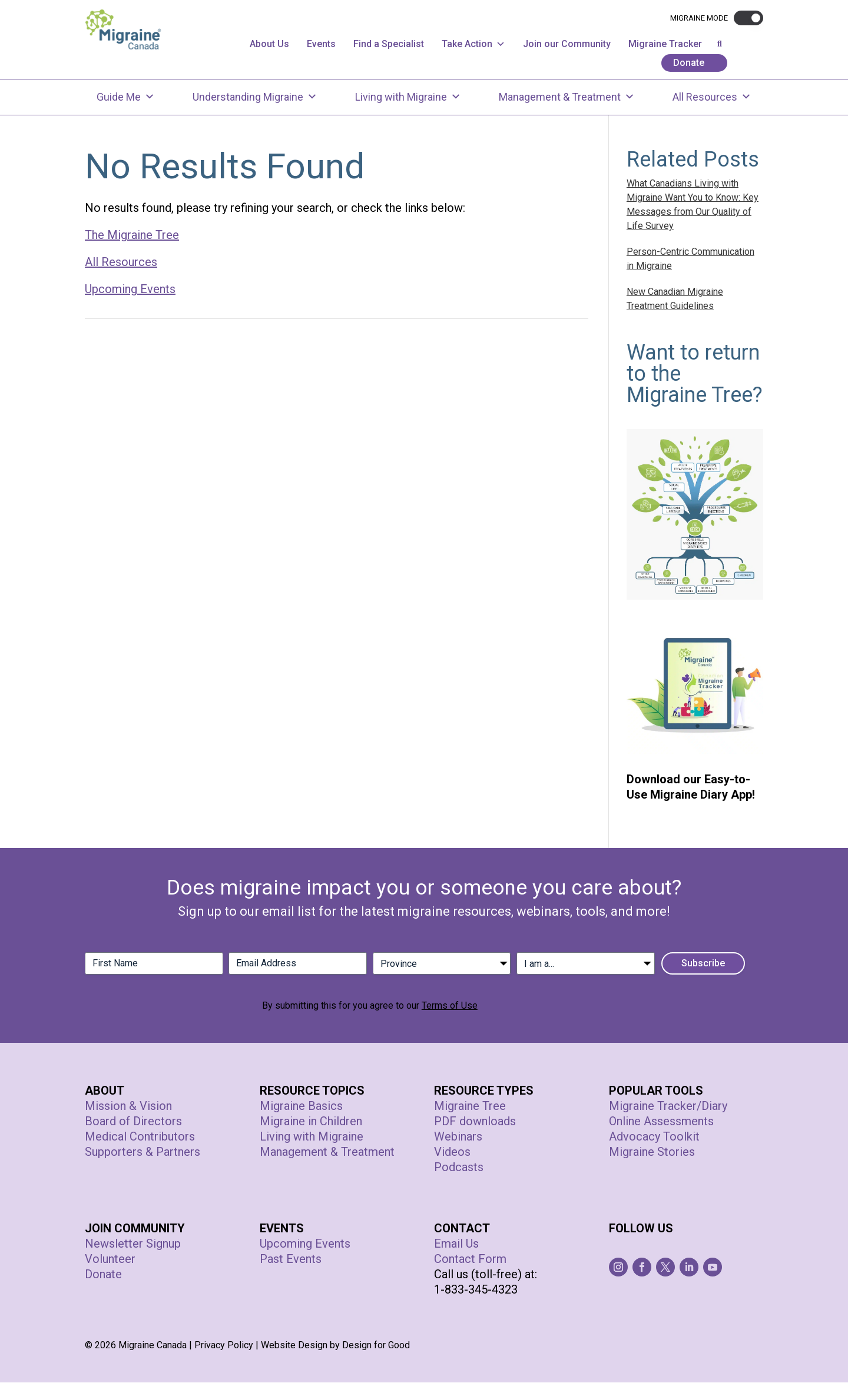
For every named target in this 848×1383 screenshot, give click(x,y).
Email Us (456, 1244)
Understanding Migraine (255, 97)
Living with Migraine (408, 97)
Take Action (473, 43)
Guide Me (126, 97)
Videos (452, 1152)
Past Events (291, 1259)
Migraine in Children (311, 1122)
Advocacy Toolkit (654, 1137)
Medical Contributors (140, 1137)
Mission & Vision (128, 1106)
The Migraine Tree (132, 235)
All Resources (712, 97)
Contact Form (470, 1259)
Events (321, 43)
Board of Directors (133, 1122)
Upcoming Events (130, 289)
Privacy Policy (223, 1345)
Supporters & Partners (142, 1152)
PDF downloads (475, 1122)
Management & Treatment (567, 97)
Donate (688, 62)
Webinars (458, 1137)
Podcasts (458, 1168)
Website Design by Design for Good (335, 1345)
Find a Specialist (388, 43)
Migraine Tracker (665, 43)
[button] (745, 18)
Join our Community (567, 43)
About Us (269, 43)
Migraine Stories (652, 1152)
